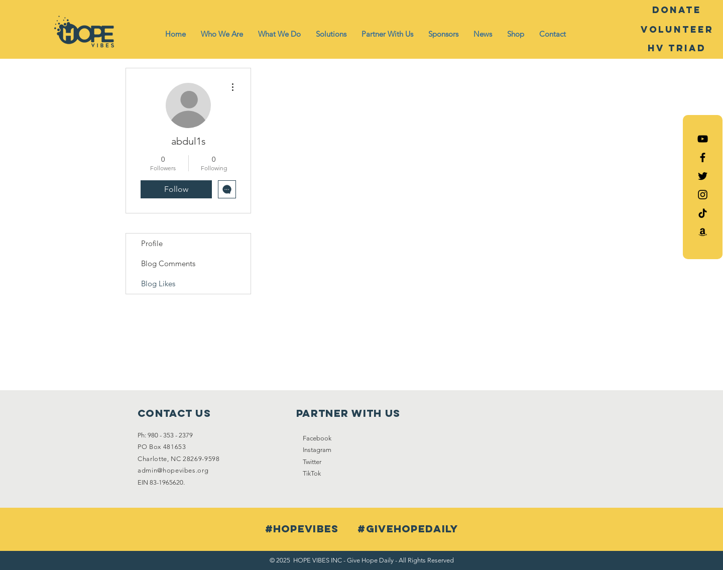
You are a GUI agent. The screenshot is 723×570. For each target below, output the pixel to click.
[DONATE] (677, 10)
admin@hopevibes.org (173, 470)
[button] (222, 34)
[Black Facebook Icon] (702, 157)
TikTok (312, 473)
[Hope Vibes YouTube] (702, 139)
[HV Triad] (677, 48)
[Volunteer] (677, 30)
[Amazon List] (702, 231)
